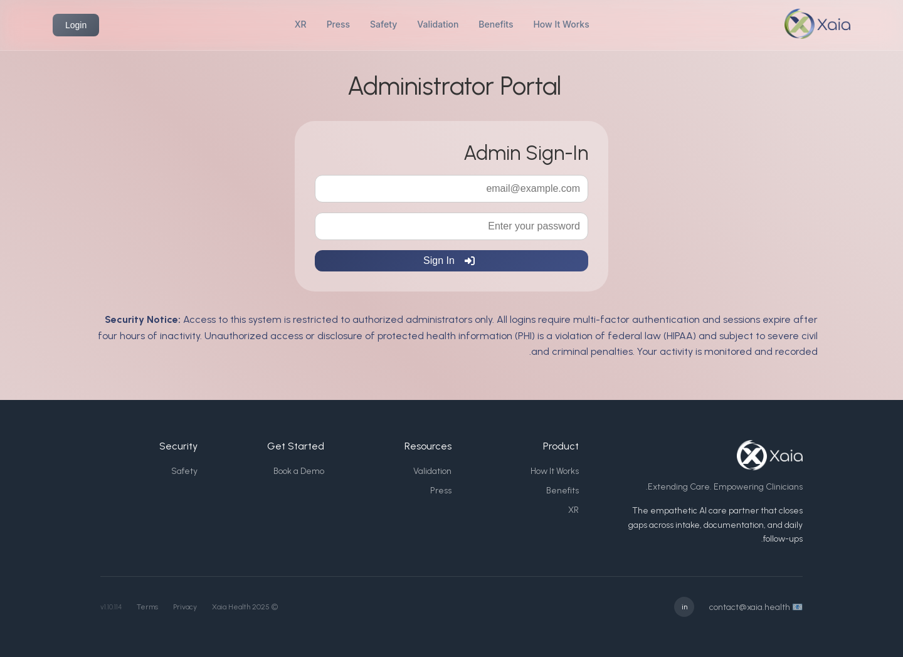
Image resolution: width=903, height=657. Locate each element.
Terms (147, 606)
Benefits (495, 24)
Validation (437, 24)
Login (76, 25)
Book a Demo (298, 471)
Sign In (449, 260)
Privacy (185, 606)
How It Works (561, 24)
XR (301, 24)
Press (338, 24)
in (684, 606)
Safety (383, 24)
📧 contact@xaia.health (756, 607)
